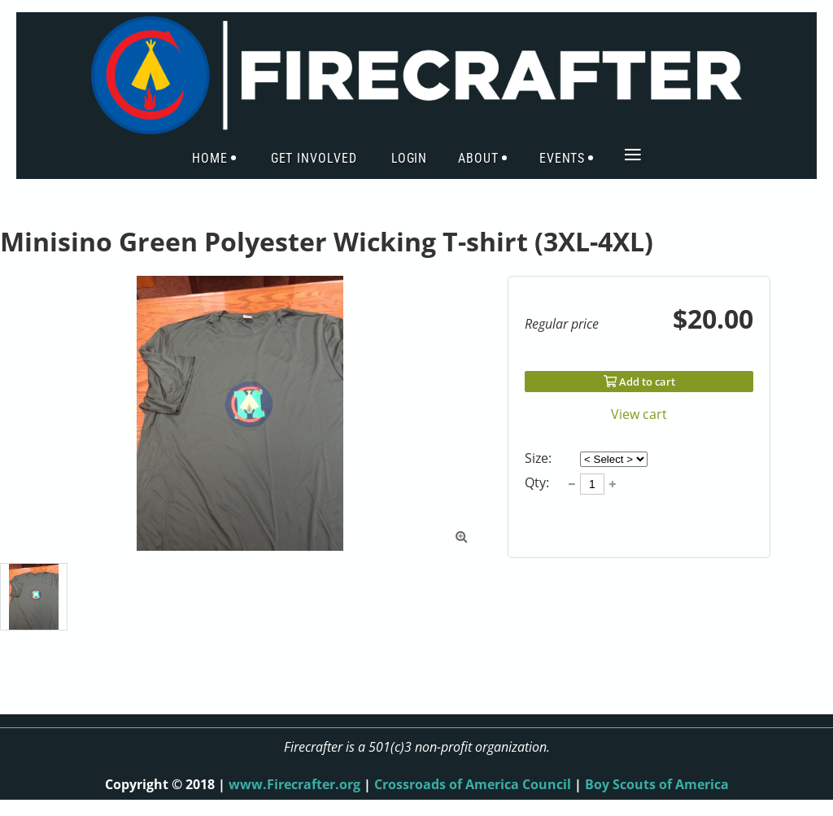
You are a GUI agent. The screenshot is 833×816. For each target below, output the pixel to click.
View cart (639, 414)
